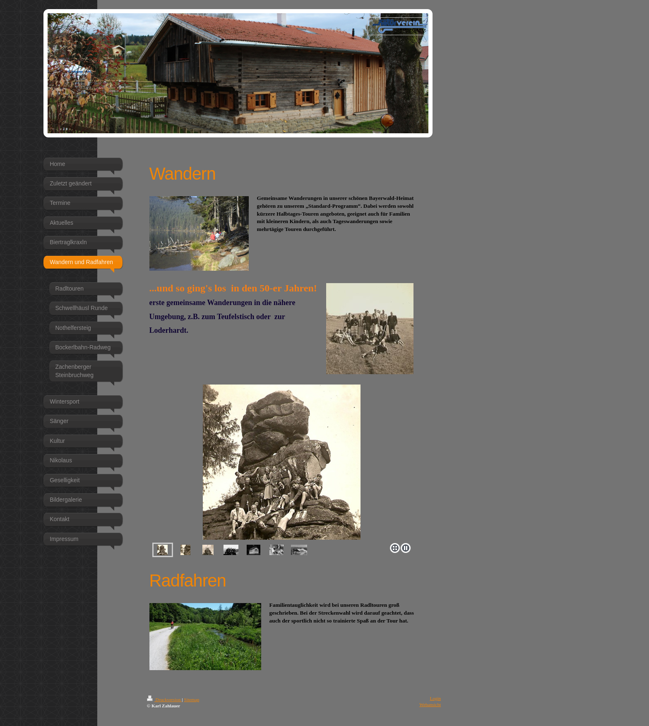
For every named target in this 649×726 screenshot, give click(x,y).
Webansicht (430, 704)
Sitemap (192, 699)
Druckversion (164, 699)
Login (435, 698)
